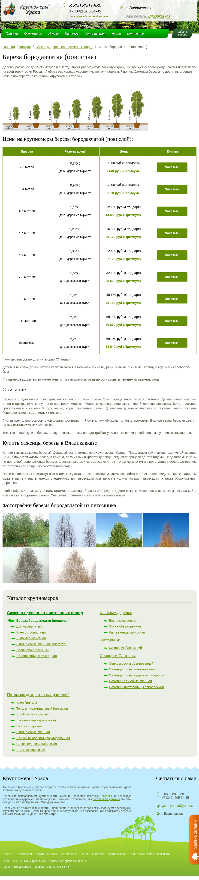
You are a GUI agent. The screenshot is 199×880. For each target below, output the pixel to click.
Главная (12, 33)
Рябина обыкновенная (33, 732)
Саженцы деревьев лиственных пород (45, 613)
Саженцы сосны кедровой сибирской (136, 675)
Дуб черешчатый (29, 626)
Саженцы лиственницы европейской (136, 687)
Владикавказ (159, 16)
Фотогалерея (95, 33)
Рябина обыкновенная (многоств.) (41, 644)
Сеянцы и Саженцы (118, 656)
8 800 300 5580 (85, 5)
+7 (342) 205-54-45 (85, 11)
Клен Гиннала (26, 702)
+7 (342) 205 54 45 (175, 797)
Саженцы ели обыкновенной (130, 681)
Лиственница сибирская (127, 632)
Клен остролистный (31, 632)
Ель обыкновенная (123, 620)
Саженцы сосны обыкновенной (132, 669)
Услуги (53, 33)
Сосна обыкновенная (125, 626)
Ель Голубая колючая (32, 714)
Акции (116, 33)
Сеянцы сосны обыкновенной (131, 663)
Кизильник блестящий (125, 648)
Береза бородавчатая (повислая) (42, 620)
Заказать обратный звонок (88, 16)
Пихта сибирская (29, 726)
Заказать (172, 167)
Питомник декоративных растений (38, 695)
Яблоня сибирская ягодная (36, 656)
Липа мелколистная (31, 638)
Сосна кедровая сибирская (36, 744)
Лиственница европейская (36, 720)
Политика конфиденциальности (150, 854)
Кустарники (110, 640)
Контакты (135, 33)
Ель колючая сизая (30, 750)
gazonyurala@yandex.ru (178, 806)
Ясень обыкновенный (32, 650)
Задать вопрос (116, 854)
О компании (33, 33)
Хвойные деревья (116, 613)
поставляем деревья (106, 799)
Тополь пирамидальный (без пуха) (42, 708)
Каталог (71, 33)
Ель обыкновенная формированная (43, 738)
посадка (107, 796)
